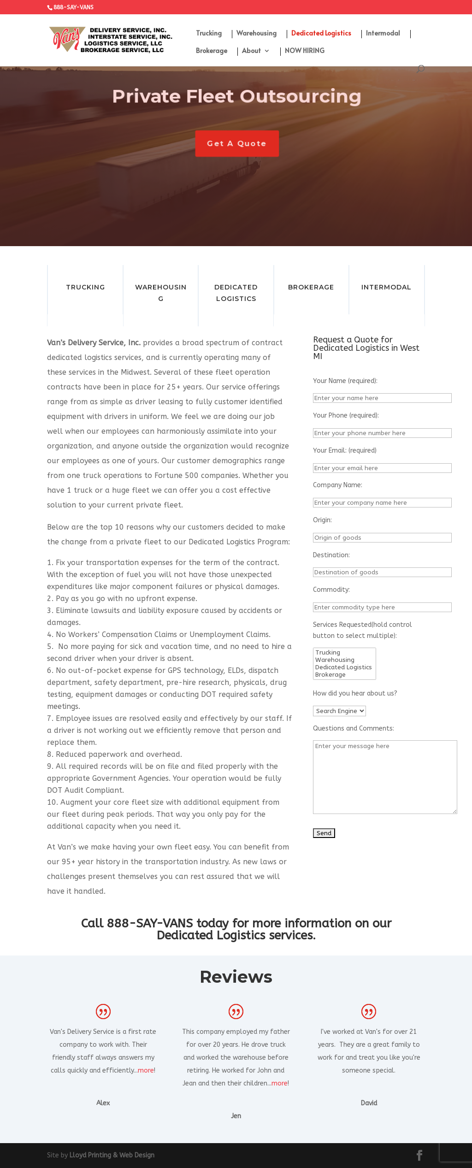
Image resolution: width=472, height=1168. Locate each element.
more (146, 1070)
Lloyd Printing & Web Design (112, 1155)
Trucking (209, 33)
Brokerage (211, 51)
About (251, 51)
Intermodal (383, 33)
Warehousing (256, 33)
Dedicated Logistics (321, 33)
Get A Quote (238, 143)
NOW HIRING (304, 51)
